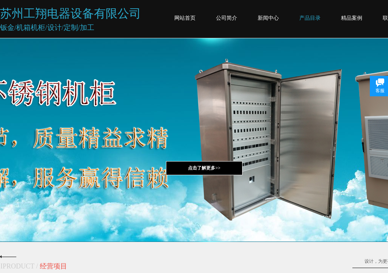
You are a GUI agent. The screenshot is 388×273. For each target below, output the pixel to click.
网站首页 (185, 18)
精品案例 (351, 18)
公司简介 (226, 18)
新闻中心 (268, 18)
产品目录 (310, 18)
